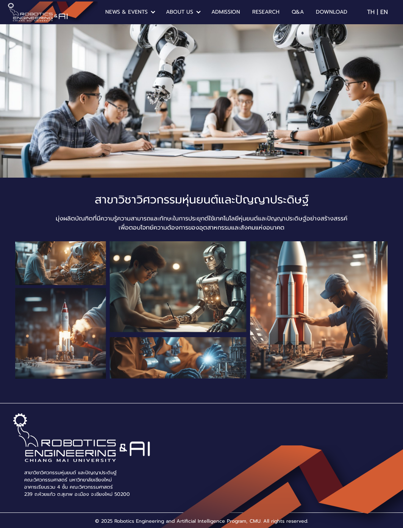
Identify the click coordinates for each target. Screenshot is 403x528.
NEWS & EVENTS (126, 12)
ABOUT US (179, 12)
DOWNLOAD (331, 12)
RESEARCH (266, 12)
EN (384, 12)
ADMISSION (225, 12)
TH (371, 12)
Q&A (298, 12)
